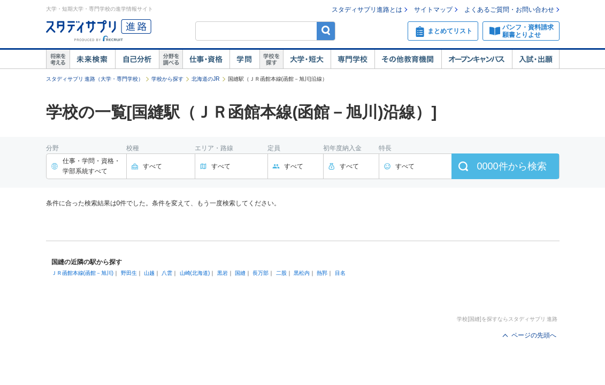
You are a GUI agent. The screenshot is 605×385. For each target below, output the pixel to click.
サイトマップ (433, 9)
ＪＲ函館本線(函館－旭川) (82, 273)
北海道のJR (205, 79)
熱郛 (322, 273)
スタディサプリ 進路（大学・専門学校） (95, 79)
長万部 (260, 273)
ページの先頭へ (533, 335)
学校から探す (167, 79)
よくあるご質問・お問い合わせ (509, 9)
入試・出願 (536, 59)
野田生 (129, 273)
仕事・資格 (205, 59)
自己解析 (137, 59)
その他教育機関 (407, 59)
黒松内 (302, 273)
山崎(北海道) (195, 273)
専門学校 (352, 59)
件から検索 (511, 166)
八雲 (167, 273)
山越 (149, 273)
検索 (326, 30)
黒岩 (222, 273)
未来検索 (92, 59)
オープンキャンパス (476, 59)
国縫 (240, 273)
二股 (281, 273)
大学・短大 (307, 59)
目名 (340, 273)
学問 (244, 59)
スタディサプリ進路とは (367, 9)
